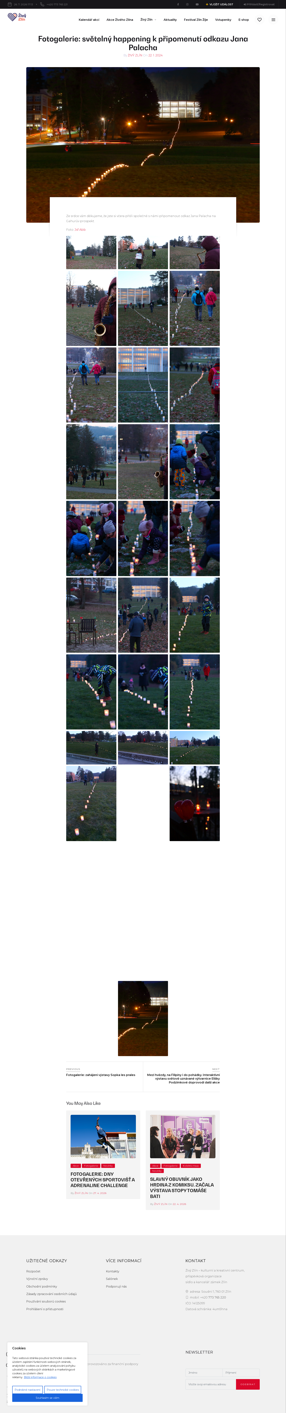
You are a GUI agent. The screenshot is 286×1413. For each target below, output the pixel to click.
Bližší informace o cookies (40, 1377)
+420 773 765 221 (57, 4)
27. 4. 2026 (99, 1193)
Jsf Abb (80, 229)
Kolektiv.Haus (191, 1165)
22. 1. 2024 (155, 55)
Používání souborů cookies (46, 1301)
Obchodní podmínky (41, 1286)
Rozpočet (33, 1271)
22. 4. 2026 (179, 1204)
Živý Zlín (135, 55)
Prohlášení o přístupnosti (44, 1309)
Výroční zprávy (37, 1279)
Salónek (112, 1279)
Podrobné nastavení (27, 1389)
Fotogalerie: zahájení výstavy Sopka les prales (100, 1075)
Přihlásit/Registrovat (259, 4)
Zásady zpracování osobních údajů (51, 1294)
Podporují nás (116, 1286)
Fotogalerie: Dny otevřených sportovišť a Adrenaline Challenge (103, 1180)
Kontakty (112, 1271)
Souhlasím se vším (47, 1398)
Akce (76, 1165)
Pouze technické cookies (63, 1389)
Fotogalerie (91, 1165)
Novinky (108, 1165)
